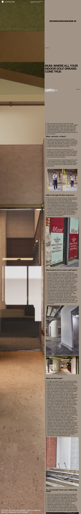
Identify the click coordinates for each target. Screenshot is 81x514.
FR (75, 21)
